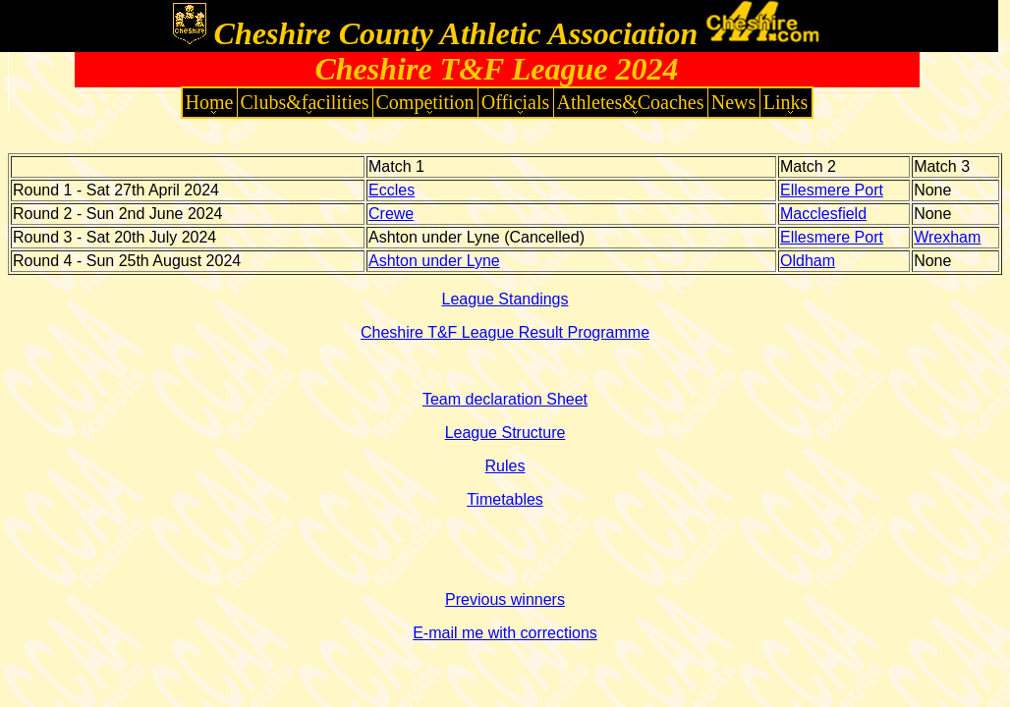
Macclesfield (823, 213)
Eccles (391, 190)
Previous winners (505, 599)
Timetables (505, 499)
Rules (505, 466)
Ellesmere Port (831, 190)
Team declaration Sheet (505, 399)
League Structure (505, 432)
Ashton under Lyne (434, 260)
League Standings (505, 299)
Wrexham (947, 237)
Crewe (391, 213)
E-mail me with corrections (505, 633)
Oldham (807, 260)
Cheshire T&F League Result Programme (505, 332)
